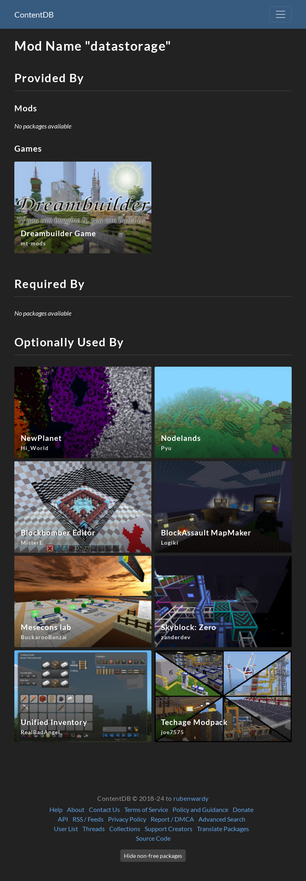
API (63, 819)
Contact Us (104, 809)
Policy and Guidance (200, 809)
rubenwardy (191, 798)
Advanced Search (221, 819)
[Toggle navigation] (280, 14)
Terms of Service (146, 809)
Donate (243, 809)
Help (56, 809)
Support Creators (168, 828)
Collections (124, 828)
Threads (93, 828)
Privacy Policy (127, 819)
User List (66, 828)
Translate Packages (223, 828)
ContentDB (34, 14)
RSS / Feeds (88, 819)
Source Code (153, 838)
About (75, 809)
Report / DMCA (172, 819)
